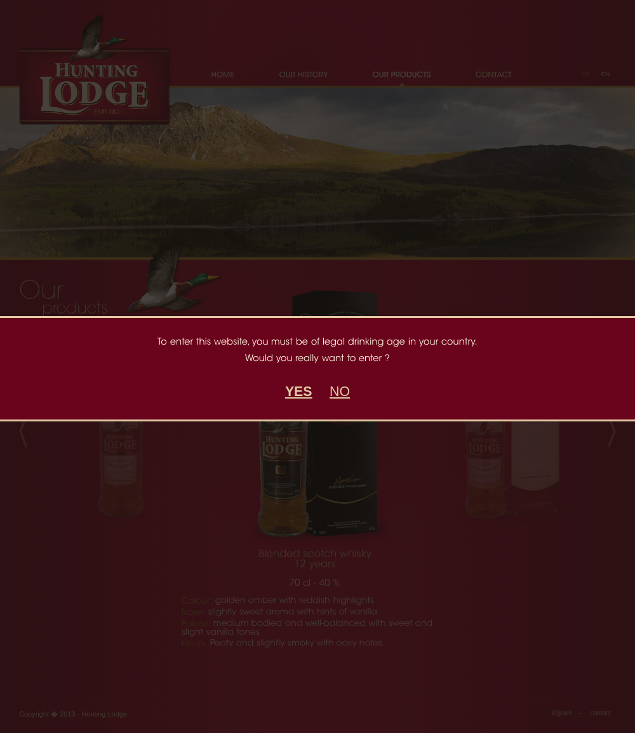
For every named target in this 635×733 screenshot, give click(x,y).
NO (340, 391)
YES (298, 391)
